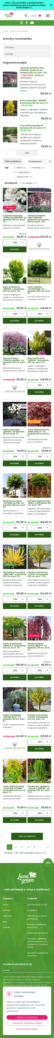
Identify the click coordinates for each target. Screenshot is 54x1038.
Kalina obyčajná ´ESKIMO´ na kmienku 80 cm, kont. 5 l (13, 431)
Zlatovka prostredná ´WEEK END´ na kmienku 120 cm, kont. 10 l (14, 574)
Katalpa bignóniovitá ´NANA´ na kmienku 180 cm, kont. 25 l (39, 503)
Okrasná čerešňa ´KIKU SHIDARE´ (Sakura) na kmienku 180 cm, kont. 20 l (33, 70)
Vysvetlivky (32, 910)
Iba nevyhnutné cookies (27, 1029)
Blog (5, 921)
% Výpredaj (24, 172)
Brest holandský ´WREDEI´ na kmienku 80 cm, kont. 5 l (34, 101)
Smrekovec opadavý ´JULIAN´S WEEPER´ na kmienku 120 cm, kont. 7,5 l (39, 789)
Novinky (39, 167)
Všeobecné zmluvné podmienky (37, 917)
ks (16, 242)
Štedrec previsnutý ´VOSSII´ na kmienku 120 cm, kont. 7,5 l (38, 574)
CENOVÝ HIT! (24, 176)
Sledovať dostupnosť (39, 246)
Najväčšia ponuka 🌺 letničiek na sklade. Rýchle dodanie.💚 (28, 6)
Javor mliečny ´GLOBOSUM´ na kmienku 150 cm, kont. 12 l (39, 289)
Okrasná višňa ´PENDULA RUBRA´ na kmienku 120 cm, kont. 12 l (14, 361)
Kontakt (6, 927)
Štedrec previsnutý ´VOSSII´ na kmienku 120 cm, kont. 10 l (38, 717)
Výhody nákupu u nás (37, 904)
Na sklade (30, 183)
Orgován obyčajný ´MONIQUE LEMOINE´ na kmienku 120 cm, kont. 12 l (14, 218)
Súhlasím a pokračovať (27, 1017)
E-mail (6, 970)
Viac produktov (27, 836)
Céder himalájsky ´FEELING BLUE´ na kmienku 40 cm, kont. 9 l (14, 718)
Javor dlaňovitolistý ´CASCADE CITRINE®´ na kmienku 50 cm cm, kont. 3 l (14, 789)
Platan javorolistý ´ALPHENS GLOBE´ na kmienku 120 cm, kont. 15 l (14, 504)
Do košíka (14, 249)
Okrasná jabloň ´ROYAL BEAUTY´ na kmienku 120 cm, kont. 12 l (39, 646)
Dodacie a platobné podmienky (36, 926)
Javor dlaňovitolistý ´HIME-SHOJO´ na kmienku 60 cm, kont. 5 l (39, 432)
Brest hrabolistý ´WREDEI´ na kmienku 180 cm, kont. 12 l (38, 360)
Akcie (21, 167)
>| (47, 847)
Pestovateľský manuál (37, 933)
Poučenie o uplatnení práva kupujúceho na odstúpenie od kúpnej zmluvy (37, 943)
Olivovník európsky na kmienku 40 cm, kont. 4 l (32, 126)
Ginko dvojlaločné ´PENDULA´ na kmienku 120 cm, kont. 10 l (14, 645)
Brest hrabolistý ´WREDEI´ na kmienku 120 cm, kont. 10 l (13, 288)
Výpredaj (7, 916)
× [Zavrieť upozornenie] (51, 5)
